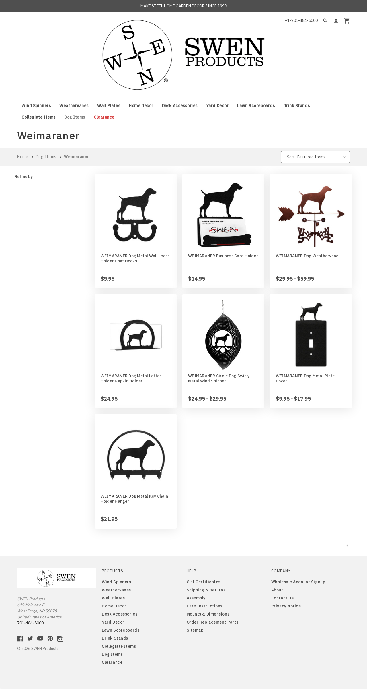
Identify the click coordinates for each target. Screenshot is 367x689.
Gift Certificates (204, 582)
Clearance (104, 117)
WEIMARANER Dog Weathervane (307, 255)
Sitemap (195, 630)
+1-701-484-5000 (301, 20)
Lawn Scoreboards (256, 105)
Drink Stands (296, 105)
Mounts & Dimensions (208, 614)
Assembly (196, 598)
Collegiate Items (39, 117)
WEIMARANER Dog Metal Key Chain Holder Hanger (134, 498)
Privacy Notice (286, 606)
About (277, 590)
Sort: (291, 157)
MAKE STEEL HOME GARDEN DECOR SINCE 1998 (183, 6)
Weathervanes (74, 105)
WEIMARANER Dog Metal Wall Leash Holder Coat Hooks (135, 258)
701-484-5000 (30, 623)
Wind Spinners (36, 105)
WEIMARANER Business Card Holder (223, 255)
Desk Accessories (180, 105)
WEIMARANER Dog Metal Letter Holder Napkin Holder (131, 378)
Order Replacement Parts (213, 622)
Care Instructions (205, 606)
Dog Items (74, 117)
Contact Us (282, 598)
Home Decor (141, 105)
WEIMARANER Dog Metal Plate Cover (305, 378)
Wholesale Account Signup (298, 582)
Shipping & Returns (206, 590)
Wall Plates (108, 105)
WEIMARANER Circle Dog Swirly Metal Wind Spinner (218, 378)
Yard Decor (217, 105)
